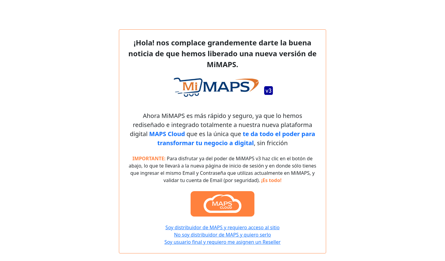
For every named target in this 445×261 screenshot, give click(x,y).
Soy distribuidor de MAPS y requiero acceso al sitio (222, 227)
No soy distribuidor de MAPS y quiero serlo (222, 234)
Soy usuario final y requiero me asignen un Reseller (222, 242)
